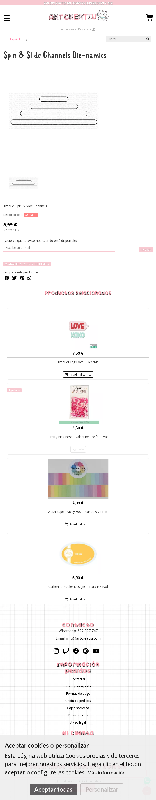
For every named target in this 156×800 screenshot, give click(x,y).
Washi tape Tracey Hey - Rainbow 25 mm (78, 511)
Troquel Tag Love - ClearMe (78, 362)
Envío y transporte (78, 686)
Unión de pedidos (78, 701)
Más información (106, 772)
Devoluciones (78, 715)
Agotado (78, 449)
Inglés (26, 39)
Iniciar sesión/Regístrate (78, 29)
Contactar (78, 679)
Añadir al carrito (78, 374)
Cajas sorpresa (78, 708)
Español (15, 39)
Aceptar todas (53, 789)
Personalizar (101, 789)
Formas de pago (78, 693)
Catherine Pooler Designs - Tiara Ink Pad (78, 586)
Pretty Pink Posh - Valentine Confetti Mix (78, 437)
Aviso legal (78, 722)
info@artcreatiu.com (83, 638)
